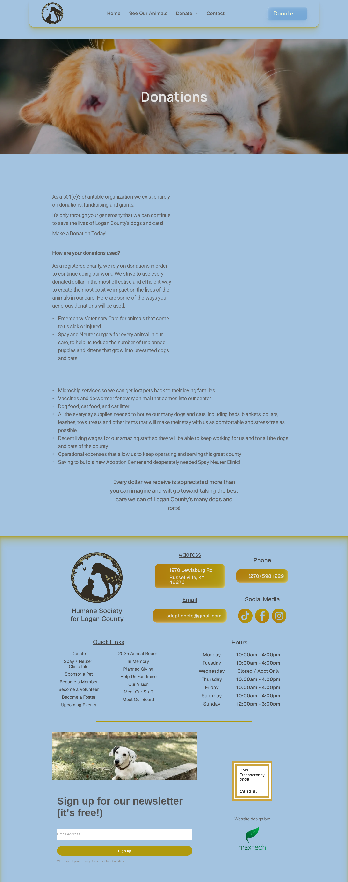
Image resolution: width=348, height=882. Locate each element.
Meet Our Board (138, 699)
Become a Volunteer (78, 689)
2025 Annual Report (138, 653)
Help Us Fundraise (138, 676)
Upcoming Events (78, 704)
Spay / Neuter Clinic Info (79, 663)
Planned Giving (138, 669)
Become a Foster (79, 697)
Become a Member (79, 682)
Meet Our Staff (138, 691)
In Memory (138, 661)
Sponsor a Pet (79, 674)
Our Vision (138, 684)
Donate (79, 653)
